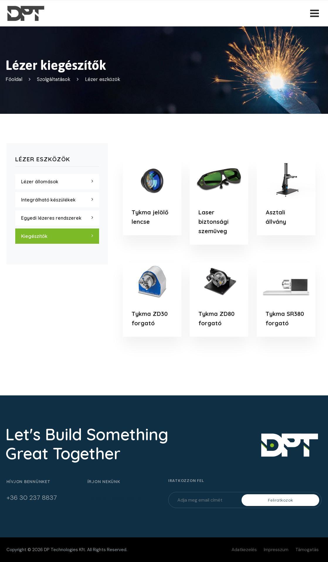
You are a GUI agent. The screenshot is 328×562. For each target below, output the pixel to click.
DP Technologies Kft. (65, 550)
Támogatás (307, 550)
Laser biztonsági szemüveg (213, 222)
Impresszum (276, 550)
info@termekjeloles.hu (114, 498)
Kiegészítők (34, 236)
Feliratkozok (280, 500)
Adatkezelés (244, 550)
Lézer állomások (39, 181)
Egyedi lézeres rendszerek (51, 218)
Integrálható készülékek (48, 200)
